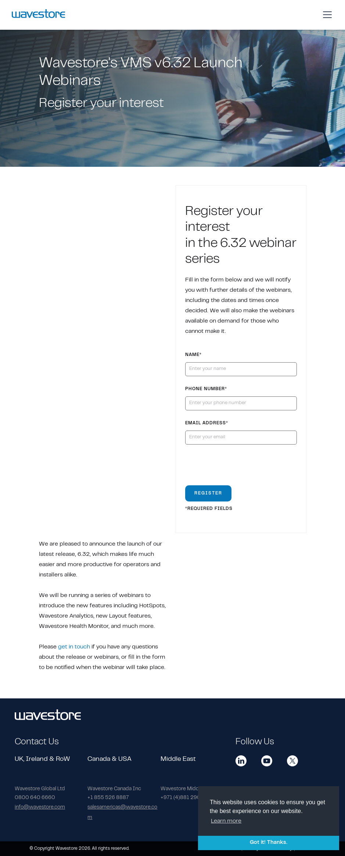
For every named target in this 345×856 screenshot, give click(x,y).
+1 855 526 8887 (108, 798)
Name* (193, 355)
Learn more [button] (226, 821)
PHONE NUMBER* (206, 389)
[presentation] (241, 468)
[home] (38, 14)
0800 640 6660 (35, 798)
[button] (326, 15)
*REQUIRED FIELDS (209, 509)
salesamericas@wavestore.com (122, 812)
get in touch (74, 647)
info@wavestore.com (40, 807)
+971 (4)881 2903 (182, 798)
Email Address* (206, 423)
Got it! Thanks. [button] (268, 842)
